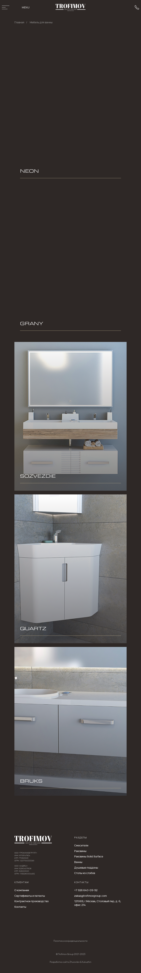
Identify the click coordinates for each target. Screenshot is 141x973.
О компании (21, 890)
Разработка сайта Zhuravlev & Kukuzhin (70, 961)
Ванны (78, 862)
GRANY (31, 324)
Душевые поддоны (86, 867)
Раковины (80, 851)
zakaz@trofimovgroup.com (90, 895)
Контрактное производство (31, 901)
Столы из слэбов (84, 873)
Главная (19, 22)
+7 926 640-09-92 (85, 890)
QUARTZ (33, 629)
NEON (29, 171)
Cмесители (81, 845)
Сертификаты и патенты (29, 895)
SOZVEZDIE (38, 476)
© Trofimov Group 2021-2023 (70, 954)
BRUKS (31, 781)
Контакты (20, 906)
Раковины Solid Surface (88, 856)
